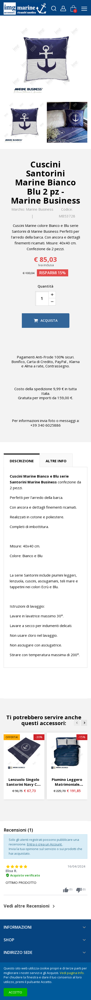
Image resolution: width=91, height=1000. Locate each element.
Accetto (15, 992)
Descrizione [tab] (22, 460)
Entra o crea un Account (44, 844)
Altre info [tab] (56, 460)
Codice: (67, 209)
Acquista (46, 320)
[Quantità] (42, 298)
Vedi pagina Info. (72, 973)
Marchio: (18, 209)
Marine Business (39, 209)
